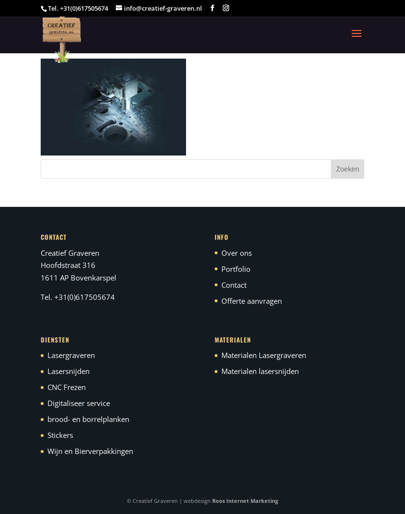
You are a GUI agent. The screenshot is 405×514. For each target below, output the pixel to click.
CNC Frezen (66, 387)
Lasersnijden (68, 371)
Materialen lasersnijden (260, 371)
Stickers (60, 435)
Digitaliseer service (78, 403)
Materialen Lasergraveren (263, 355)
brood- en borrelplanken (88, 419)
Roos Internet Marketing (245, 500)
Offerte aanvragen (251, 301)
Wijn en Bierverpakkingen (90, 451)
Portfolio (235, 269)
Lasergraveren (71, 355)
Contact (234, 285)
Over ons (236, 253)
